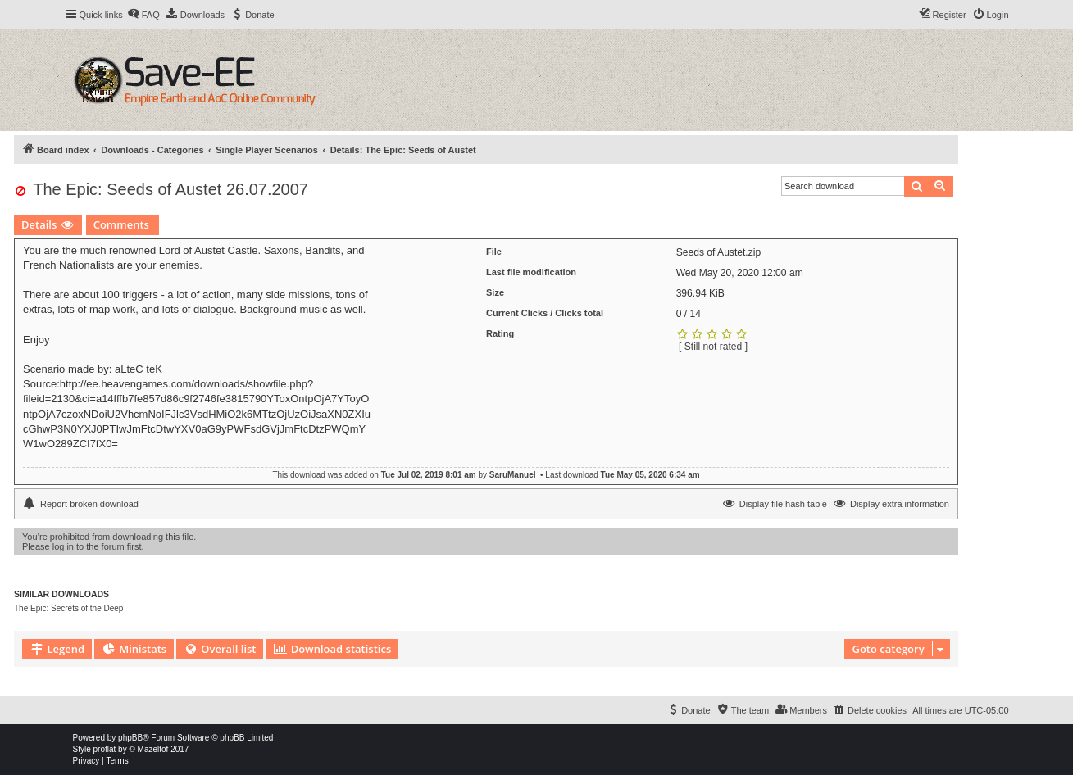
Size (495, 292)
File (494, 251)
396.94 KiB (700, 293)
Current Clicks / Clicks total (544, 313)
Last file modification (531, 272)
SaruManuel (512, 474)
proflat (104, 749)
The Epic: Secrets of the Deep (68, 608)
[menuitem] (143, 15)
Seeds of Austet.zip (719, 252)
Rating (500, 333)
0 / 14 (688, 314)
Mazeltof (153, 749)
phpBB (130, 737)
